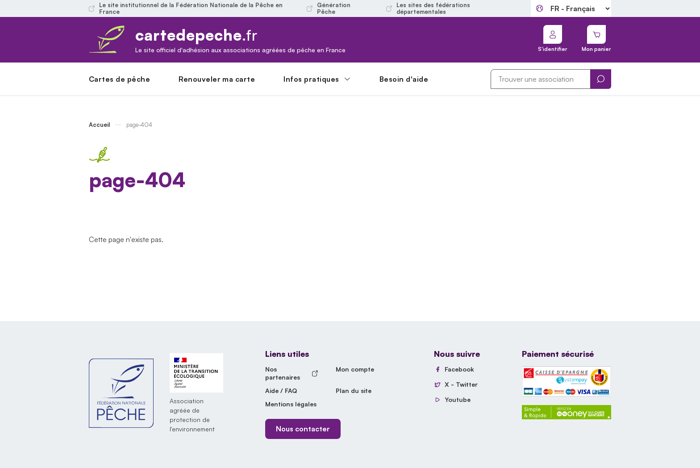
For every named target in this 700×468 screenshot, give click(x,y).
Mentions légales (291, 404)
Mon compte (355, 369)
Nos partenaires (291, 373)
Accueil (99, 124)
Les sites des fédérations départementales (428, 8)
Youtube (458, 399)
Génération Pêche (328, 8)
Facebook (459, 369)
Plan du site (353, 390)
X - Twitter (461, 384)
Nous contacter (303, 428)
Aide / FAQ (281, 390)
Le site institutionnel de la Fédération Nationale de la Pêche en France (186, 8)
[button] (317, 79)
